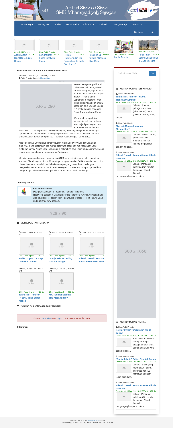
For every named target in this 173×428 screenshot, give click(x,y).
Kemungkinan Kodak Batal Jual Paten (47, 58)
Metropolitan (45, 78)
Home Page (27, 24)
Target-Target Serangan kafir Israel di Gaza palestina (148, 58)
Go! (152, 73)
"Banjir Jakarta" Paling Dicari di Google (136, 359)
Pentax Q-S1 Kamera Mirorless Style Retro (97, 58)
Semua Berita (72, 24)
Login (151, 32)
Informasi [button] (88, 24)
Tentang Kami (44, 24)
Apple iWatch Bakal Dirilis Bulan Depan (23, 58)
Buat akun (47, 318)
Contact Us (137, 24)
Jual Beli (103, 24)
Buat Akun (139, 32)
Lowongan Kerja (119, 24)
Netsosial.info (93, 420)
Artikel (58, 24)
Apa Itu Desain (121, 57)
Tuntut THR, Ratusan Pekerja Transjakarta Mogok (29, 297)
